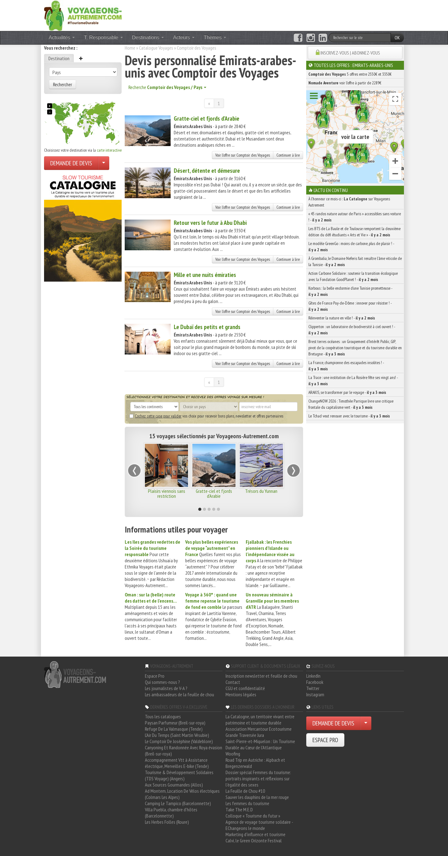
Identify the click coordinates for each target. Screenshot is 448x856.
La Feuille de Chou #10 (245, 791)
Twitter (312, 688)
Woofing (233, 754)
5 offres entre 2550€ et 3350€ (350, 74)
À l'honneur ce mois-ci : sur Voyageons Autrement (349, 202)
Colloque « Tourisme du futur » (253, 816)
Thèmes (215, 37)
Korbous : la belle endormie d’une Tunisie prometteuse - (350, 291)
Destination (58, 58)
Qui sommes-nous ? (162, 682)
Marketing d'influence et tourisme (255, 834)
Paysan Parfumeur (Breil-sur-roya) (175, 723)
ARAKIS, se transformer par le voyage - (347, 392)
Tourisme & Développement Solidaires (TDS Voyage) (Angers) (179, 775)
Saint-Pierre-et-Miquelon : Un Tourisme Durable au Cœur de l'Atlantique (260, 744)
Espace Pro (154, 676)
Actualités (62, 37)
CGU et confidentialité (245, 688)
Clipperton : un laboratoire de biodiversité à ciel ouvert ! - (351, 330)
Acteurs (184, 37)
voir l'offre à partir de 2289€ (344, 83)
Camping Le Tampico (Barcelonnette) (178, 803)
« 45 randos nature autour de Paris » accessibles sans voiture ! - (354, 217)
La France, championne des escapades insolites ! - (346, 366)
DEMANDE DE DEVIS (71, 163)
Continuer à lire (288, 155)
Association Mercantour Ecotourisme (259, 729)
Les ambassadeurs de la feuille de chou (179, 694)
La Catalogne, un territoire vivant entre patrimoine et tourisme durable (260, 719)
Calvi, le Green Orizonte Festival (254, 840)
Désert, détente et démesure (207, 171)
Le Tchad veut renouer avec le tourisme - (349, 416)
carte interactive (109, 150)
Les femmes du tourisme (247, 803)
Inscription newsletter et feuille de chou (261, 676)
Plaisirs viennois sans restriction (166, 493)
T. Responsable (103, 37)
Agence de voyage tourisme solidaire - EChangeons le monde (259, 825)
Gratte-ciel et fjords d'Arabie (206, 118)
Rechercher (62, 84)
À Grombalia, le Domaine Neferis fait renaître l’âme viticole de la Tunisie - (355, 261)
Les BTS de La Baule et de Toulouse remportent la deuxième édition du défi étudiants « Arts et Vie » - (354, 232)
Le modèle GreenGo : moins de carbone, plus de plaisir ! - (351, 246)
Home (130, 48)
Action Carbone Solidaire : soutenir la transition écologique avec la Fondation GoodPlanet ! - (353, 276)
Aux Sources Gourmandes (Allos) (174, 785)
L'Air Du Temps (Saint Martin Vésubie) (177, 735)
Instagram (315, 694)
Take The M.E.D (239, 809)
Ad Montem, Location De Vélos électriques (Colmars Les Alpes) (182, 794)
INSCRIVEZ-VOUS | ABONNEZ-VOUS (350, 53)
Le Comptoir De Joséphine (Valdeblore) (179, 741)
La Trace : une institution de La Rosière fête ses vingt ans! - (353, 380)
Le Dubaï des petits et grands (207, 327)
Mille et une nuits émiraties (205, 275)
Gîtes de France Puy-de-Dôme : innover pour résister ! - (350, 306)
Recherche (167, 87)
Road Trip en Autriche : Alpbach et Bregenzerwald (255, 763)
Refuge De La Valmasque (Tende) (174, 729)
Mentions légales (241, 694)
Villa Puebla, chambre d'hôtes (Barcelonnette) (171, 812)
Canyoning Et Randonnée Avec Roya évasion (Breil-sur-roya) (183, 750)
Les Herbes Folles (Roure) (167, 822)
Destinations (148, 37)
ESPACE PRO (325, 740)
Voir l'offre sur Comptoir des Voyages (242, 155)
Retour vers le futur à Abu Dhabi (210, 223)
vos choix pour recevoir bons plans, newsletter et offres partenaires (206, 416)
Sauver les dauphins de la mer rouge (257, 797)
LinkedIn (313, 676)
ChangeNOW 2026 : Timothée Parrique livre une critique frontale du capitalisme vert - (350, 404)
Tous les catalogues (163, 716)
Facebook (314, 682)
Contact (233, 682)
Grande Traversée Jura (245, 735)
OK (397, 37)
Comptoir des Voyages (196, 48)
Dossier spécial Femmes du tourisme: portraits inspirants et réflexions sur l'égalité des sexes (258, 778)
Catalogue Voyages (156, 48)
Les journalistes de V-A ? (166, 688)
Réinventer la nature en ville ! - (341, 318)
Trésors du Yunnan (261, 491)
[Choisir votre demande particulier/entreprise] (103, 163)
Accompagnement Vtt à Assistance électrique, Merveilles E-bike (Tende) (177, 763)
